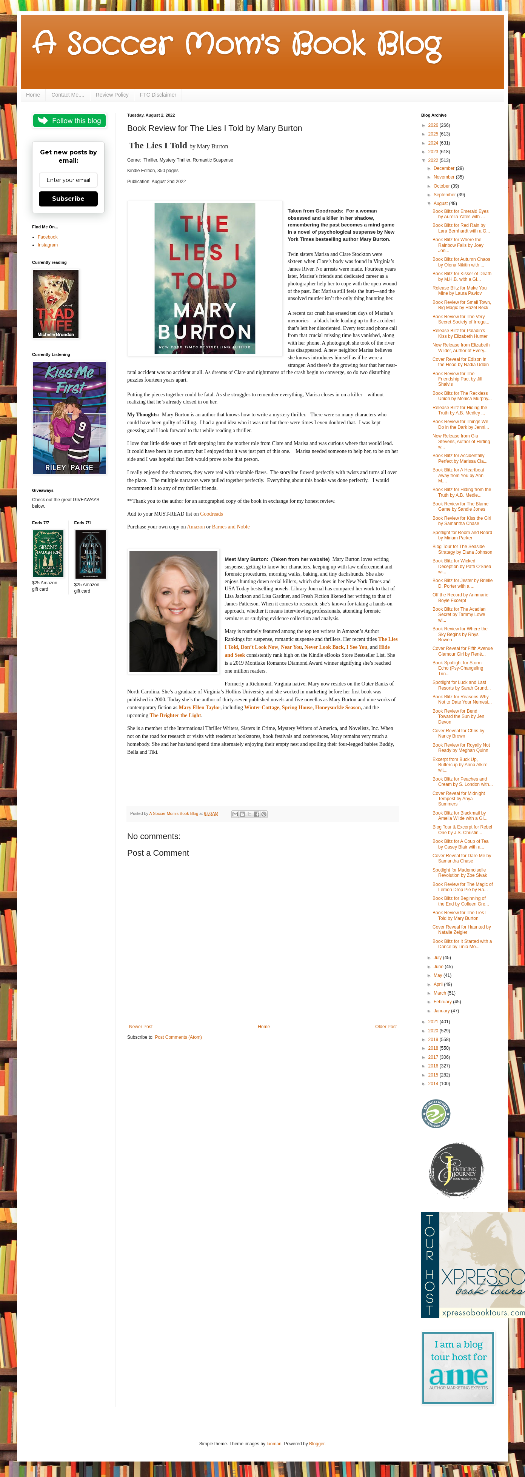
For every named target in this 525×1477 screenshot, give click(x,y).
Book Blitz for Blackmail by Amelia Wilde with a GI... (460, 815)
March (441, 993)
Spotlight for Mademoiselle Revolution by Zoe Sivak (460, 872)
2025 (434, 134)
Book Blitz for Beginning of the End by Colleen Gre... (461, 901)
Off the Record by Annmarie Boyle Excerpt (460, 597)
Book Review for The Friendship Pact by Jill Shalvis (457, 379)
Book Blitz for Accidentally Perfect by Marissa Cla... (460, 458)
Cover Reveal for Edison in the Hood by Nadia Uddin (461, 362)
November (445, 177)
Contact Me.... (67, 95)
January (442, 1010)
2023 (434, 151)
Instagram (48, 245)
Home (33, 95)
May (438, 975)
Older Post (386, 1026)
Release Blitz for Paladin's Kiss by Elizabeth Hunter (460, 333)
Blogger (317, 1443)
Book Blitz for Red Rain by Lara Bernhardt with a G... (461, 228)
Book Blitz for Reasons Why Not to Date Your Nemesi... (462, 699)
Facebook (48, 237)
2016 (434, 1066)
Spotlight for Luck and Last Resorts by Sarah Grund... (462, 685)
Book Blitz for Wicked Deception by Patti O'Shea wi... (462, 566)
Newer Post (140, 1026)
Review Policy (112, 95)
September (445, 194)
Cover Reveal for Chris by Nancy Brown (458, 733)
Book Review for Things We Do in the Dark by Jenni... (461, 424)
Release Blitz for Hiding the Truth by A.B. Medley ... (460, 410)
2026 (434, 125)
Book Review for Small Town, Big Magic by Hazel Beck (462, 305)
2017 (434, 1057)
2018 (434, 1048)
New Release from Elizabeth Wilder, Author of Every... (461, 347)
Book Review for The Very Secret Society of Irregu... (461, 319)
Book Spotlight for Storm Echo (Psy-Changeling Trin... (458, 668)
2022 (434, 160)
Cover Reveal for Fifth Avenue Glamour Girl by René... (463, 651)
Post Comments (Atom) (178, 1037)
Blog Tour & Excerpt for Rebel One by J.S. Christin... (462, 829)
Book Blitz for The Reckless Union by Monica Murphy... (462, 396)
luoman (273, 1443)
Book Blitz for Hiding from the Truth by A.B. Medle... (462, 492)
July (438, 957)
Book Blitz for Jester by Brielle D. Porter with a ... (463, 583)
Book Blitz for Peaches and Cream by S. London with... (463, 781)
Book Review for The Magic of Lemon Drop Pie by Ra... (463, 887)
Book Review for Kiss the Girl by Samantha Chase (462, 521)
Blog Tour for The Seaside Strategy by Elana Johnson (462, 549)
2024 (434, 143)
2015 (434, 1075)
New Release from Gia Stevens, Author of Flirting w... (461, 441)
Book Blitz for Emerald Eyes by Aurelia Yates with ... (461, 214)
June (439, 966)
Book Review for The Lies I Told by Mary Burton (460, 915)
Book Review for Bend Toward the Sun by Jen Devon (458, 716)
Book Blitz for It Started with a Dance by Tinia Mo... (462, 944)
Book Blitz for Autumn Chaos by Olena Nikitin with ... (461, 262)
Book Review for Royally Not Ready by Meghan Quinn (461, 747)
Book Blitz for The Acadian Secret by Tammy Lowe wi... (459, 615)
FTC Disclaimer (158, 95)
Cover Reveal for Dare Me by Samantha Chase (462, 858)
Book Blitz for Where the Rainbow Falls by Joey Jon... (458, 245)
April (439, 984)
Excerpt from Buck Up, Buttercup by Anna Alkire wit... (460, 765)
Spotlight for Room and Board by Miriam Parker (462, 535)
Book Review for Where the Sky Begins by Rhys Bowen (460, 634)
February (443, 1001)
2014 (434, 1083)
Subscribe (68, 198)
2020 (434, 1030)
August (441, 203)
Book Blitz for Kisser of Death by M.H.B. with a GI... (462, 276)
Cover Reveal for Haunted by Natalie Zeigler (462, 929)
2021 (434, 1021)
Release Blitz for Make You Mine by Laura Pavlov (460, 290)
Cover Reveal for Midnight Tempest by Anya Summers (459, 799)
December (445, 168)
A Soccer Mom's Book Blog (236, 45)
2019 (434, 1039)
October (442, 186)
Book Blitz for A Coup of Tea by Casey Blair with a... (461, 844)
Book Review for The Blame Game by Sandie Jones (461, 506)
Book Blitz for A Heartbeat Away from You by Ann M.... (458, 475)
